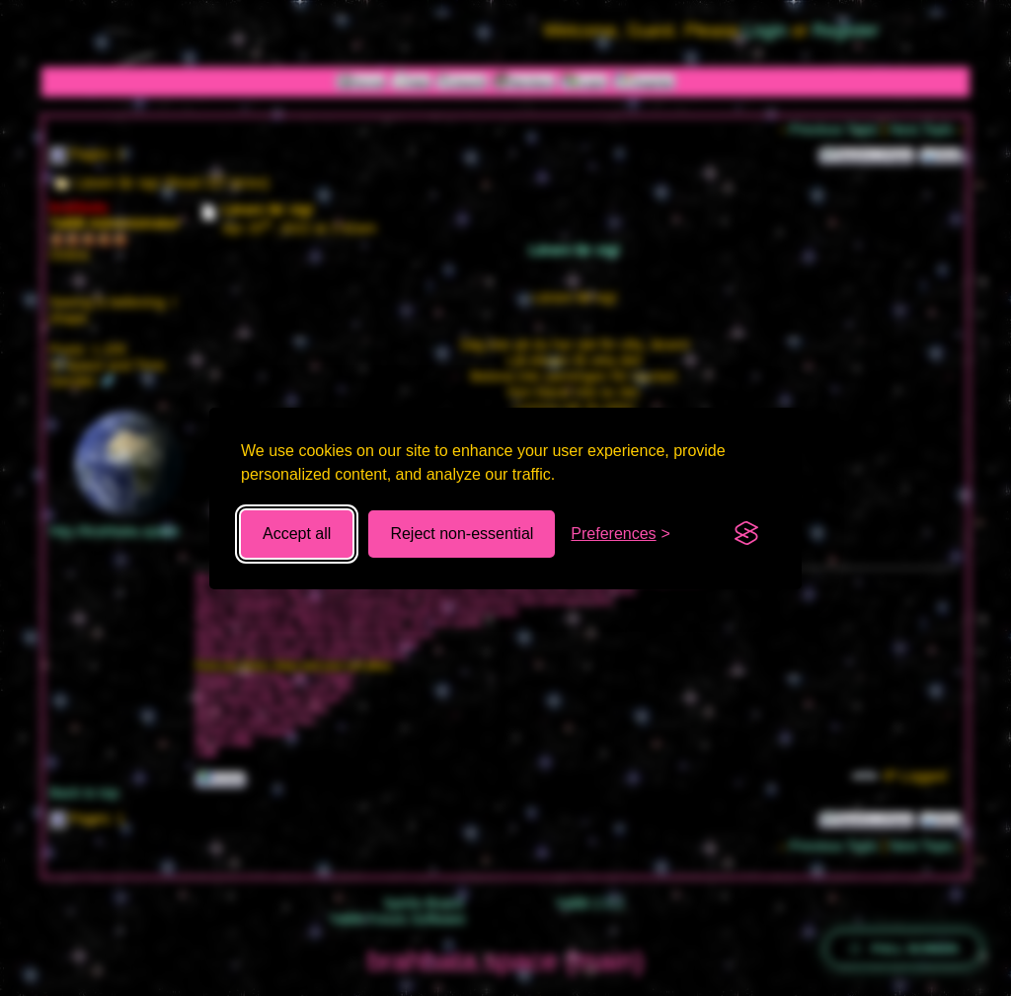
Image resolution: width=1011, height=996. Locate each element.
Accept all (297, 533)
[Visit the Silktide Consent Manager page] (746, 534)
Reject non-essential (461, 533)
